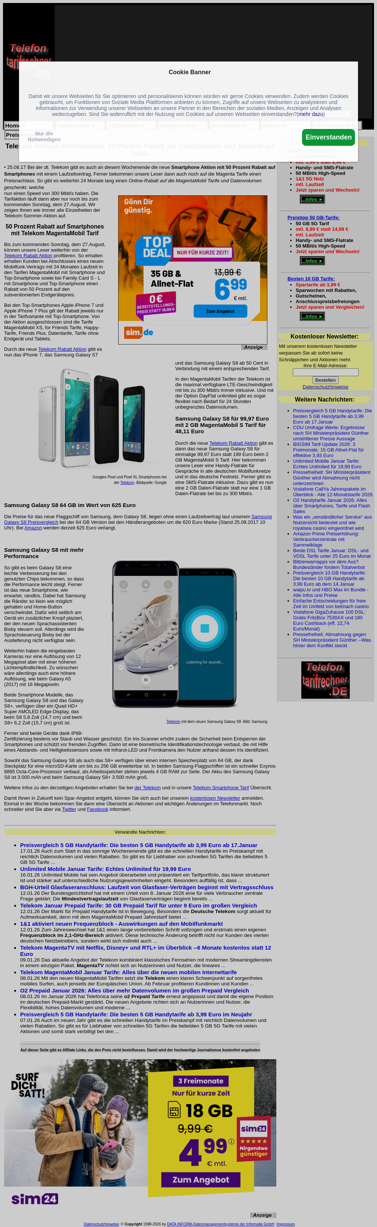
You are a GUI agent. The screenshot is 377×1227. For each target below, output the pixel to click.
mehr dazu (311, 114)
